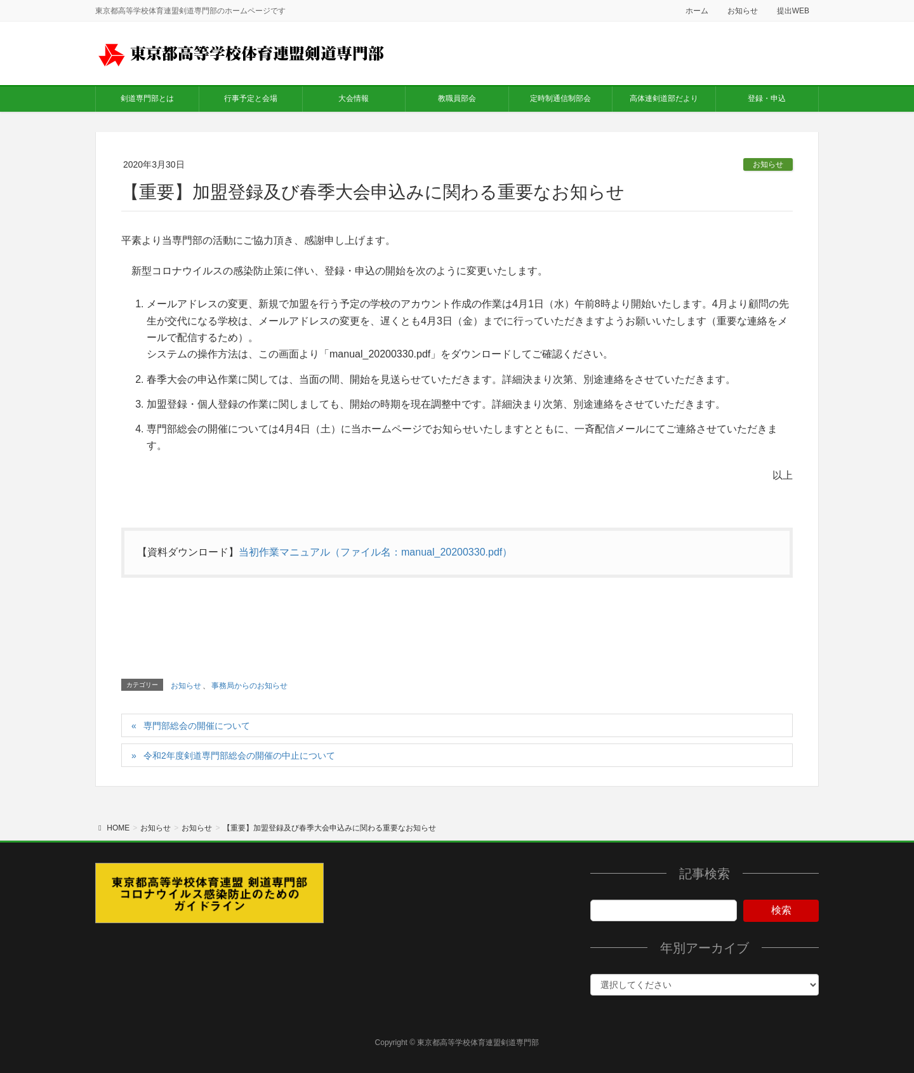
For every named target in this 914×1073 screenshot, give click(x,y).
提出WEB (793, 10)
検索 (781, 910)
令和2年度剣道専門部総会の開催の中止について (239, 755)
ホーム (697, 10)
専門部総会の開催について (196, 726)
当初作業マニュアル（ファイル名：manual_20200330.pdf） (375, 552)
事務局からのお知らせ (249, 685)
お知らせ (742, 10)
